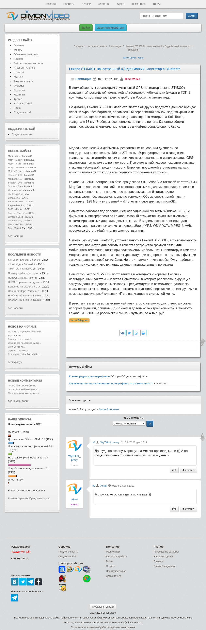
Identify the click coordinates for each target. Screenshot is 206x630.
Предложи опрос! (39, 498)
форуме (30, 326)
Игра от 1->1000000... (19, 350)
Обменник (138, 4)
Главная (50, 4)
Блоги (109, 561)
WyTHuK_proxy (109, 442)
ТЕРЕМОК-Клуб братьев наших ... (25, 331)
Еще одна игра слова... (20, 339)
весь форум (15, 362)
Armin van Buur (15, 201)
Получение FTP (67, 556)
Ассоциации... (15, 335)
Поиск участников (116, 571)
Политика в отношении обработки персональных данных (103, 627)
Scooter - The (15, 186)
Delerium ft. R (15, 175)
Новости (68, 4)
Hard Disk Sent (15, 194)
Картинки (19, 94)
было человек (109, 409)
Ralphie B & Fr (15, 205)
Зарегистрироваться (110, 27)
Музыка (18, 76)
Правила (159, 561)
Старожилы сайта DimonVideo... (24, 354)
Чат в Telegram (79, 320)
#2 (94, 442)
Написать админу (163, 556)
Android (103, 4)
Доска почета (113, 576)
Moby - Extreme (16, 167)
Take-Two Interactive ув (22, 268)
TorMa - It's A (14, 209)
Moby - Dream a (16, 171)
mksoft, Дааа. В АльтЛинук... (22, 385)
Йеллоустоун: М (16, 190)
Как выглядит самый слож (24, 259)
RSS (140, 57)
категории (129, 57)
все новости (15, 308)
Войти (86, 27)
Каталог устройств (116, 556)
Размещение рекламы (166, 551)
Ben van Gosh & (16, 213)
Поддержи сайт (23, 112)
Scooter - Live (15, 182)
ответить (188, 470)
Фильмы (19, 85)
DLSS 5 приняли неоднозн (24, 282)
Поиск (17, 107)
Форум (157, 4)
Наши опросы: (20, 419)
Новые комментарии (25, 380)
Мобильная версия (103, 606)
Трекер (86, 4)
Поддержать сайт (22, 128)
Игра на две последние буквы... (24, 343)
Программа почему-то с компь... (24, 393)
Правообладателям (165, 566)
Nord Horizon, (15, 220)
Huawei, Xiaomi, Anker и (22, 277)
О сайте (110, 566)
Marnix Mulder (15, 224)
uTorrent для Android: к (21, 264)
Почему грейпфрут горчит (23, 273)
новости (34, 254)
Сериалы (19, 90)
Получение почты (68, 551)
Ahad (74, 499)
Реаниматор (113, 551)
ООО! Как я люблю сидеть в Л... (24, 389)
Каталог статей (23, 103)
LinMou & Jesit (15, 217)
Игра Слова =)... (16, 347)
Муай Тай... (14, 156)
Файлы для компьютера (28, 63)
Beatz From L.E (16, 228)
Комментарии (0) (18, 498)
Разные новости (23, 81)
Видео (120, 4)
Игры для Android (24, 67)
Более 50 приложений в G (24, 286)
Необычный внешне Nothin (24, 295)
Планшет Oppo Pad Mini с (23, 291)
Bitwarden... (14, 198)
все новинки (15, 236)
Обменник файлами (26, 54)
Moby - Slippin (15, 160)
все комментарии (18, 400)
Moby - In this (14, 163)
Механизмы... (15, 179)
